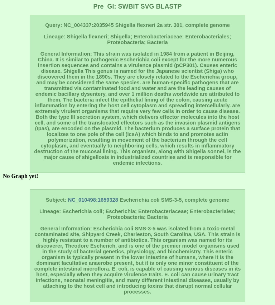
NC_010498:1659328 (93, 200)
